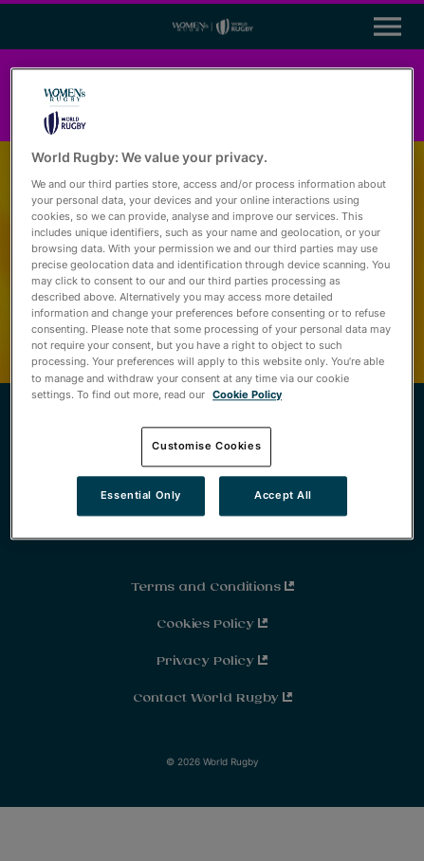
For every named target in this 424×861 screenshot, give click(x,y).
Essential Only (141, 495)
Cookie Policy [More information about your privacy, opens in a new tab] (247, 394)
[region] (212, 304)
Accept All (283, 495)
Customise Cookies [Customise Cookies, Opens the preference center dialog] (206, 445)
